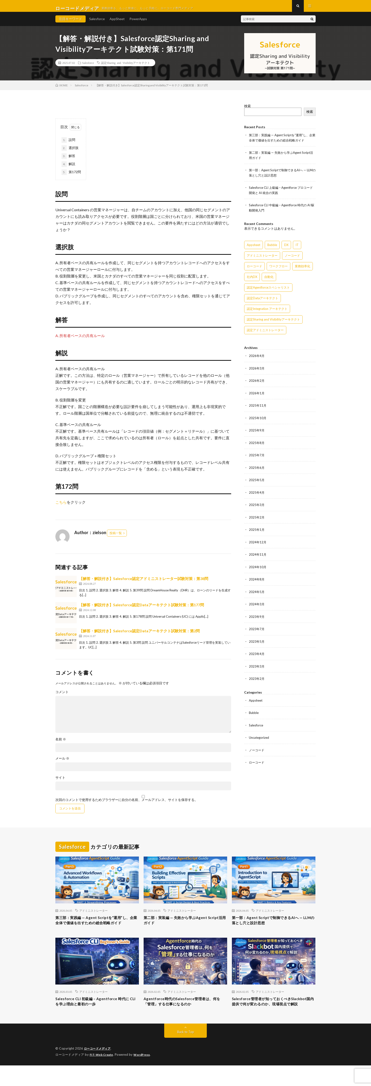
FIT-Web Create (102, 1075)
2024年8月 (257, 581)
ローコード (257, 762)
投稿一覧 (116, 538)
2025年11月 (258, 408)
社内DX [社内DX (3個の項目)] (252, 280)
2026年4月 (257, 359)
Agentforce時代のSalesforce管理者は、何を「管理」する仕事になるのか (184, 1015)
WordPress (145, 1075)
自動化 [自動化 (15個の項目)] (269, 280)
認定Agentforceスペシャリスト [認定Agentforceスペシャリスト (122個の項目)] (268, 291)
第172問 (71, 177)
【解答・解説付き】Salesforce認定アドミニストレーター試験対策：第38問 (143, 583)
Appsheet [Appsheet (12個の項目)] (253, 248)
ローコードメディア (98, 1069)
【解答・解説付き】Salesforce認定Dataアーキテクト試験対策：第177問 (141, 609)
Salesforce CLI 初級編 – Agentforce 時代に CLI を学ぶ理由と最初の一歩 (96, 1015)
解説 (68, 169)
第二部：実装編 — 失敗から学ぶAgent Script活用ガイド (175, 926)
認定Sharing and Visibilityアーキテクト (125, 67)
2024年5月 (257, 593)
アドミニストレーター (93, 915)
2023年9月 (257, 618)
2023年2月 (257, 679)
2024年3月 (257, 605)
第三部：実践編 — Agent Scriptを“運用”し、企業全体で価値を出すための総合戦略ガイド (95, 929)
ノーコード (257, 750)
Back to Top (185, 1053)
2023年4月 (257, 654)
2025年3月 (257, 507)
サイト (60, 782)
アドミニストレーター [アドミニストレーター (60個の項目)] (262, 259)
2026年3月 (257, 371)
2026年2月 (257, 384)
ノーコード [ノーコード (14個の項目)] (292, 259)
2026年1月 (257, 396)
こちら (61, 507)
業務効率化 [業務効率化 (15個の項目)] (302, 270)
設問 (70, 145)
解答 (68, 161)
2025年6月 (257, 470)
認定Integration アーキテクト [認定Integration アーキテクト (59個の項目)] (267, 312)
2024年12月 (258, 544)
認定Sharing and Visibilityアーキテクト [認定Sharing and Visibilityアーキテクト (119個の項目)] (273, 323)
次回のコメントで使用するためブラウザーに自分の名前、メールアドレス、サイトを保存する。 (126, 804)
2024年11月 (258, 556)
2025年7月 (257, 458)
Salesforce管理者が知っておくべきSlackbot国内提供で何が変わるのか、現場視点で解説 (271, 1018)
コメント (62, 696)
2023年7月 (257, 630)
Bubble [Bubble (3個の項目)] (272, 248)
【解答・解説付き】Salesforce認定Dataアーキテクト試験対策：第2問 (139, 635)
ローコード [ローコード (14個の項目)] (254, 270)
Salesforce (97, 24)
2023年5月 (257, 642)
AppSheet (117, 24)
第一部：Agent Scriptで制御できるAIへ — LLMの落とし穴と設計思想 (273, 926)
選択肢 (70, 153)
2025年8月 (257, 445)
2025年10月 (258, 421)
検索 (247, 111)
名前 (60, 744)
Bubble (254, 713)
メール (62, 763)
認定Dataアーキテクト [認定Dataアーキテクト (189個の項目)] (262, 301)
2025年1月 (257, 531)
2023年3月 (257, 667)
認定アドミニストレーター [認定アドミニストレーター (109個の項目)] (265, 333)
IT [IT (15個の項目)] (297, 248)
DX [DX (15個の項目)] (286, 248)
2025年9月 (257, 433)
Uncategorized (260, 737)
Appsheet (256, 701)
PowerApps (138, 24)
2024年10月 (258, 568)
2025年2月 (257, 519)
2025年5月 (257, 482)
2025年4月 (257, 494)
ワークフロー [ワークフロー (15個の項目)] (278, 270)
